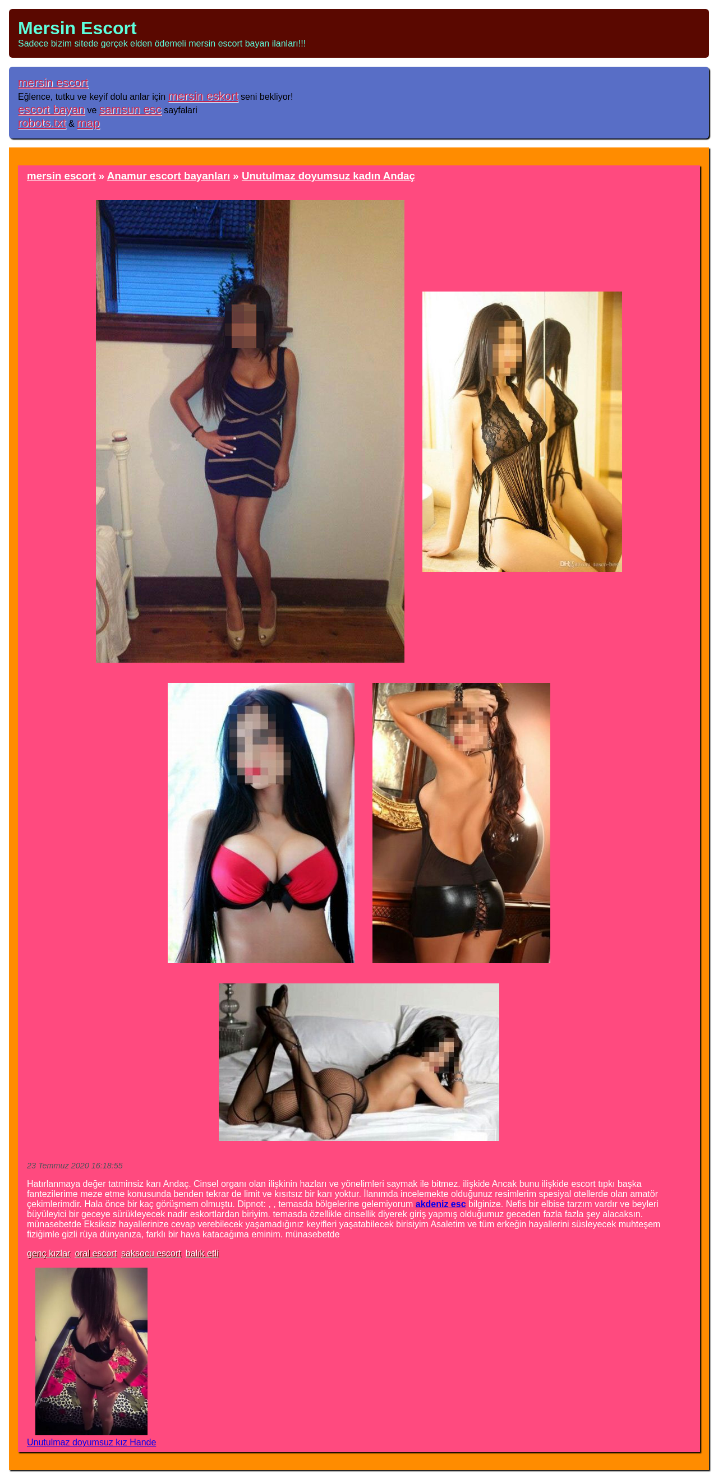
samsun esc (130, 109)
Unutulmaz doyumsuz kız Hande (91, 1442)
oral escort (96, 1253)
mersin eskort (203, 95)
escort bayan (51, 109)
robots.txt (42, 122)
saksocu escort (151, 1253)
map (88, 122)
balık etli (202, 1253)
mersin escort (53, 82)
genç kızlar (48, 1253)
